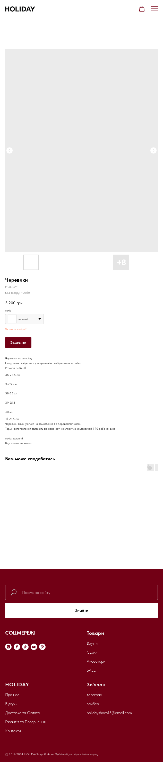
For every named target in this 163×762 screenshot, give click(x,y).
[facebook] (17, 647)
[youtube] (34, 647)
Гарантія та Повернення (25, 721)
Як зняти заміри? (16, 329)
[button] (142, 9)
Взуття (92, 643)
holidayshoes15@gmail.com (109, 712)
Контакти (13, 730)
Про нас (12, 694)
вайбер (93, 703)
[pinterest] (42, 647)
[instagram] (8, 647)
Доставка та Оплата (22, 712)
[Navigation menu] (154, 9)
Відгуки (11, 703)
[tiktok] (25, 647)
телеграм (94, 694)
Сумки (92, 652)
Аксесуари (96, 661)
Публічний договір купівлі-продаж (76, 754)
